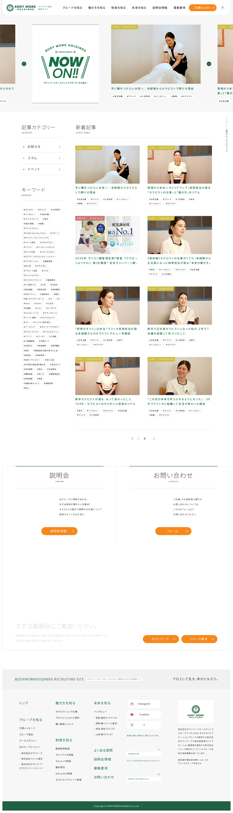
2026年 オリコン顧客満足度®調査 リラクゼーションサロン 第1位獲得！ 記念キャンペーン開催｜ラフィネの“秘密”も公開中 (107, 260)
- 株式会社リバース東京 (31, 758)
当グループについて (29, 747)
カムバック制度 (63, 761)
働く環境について (65, 724)
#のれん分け (40, 266)
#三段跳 (52, 336)
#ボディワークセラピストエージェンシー (40, 257)
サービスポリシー (28, 740)
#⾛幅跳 (27, 308)
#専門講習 (55, 346)
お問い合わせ (104, 777)
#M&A (27, 303)
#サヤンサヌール (50, 313)
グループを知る (72, 8)
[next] (209, 64)
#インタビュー (160, 96)
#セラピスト (186, 96)
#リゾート (28, 336)
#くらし (38, 308)
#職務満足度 (54, 374)
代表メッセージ (27, 728)
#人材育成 (145, 96)
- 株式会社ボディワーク (30, 753)
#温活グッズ (55, 365)
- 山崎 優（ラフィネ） (103, 734)
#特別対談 (41, 289)
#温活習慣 (28, 369)
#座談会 (27, 355)
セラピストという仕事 (66, 711)
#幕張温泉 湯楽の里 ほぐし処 (46, 351)
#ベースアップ (29, 327)
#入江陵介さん (30, 285)
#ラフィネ (131, 96)
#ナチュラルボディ (47, 252)
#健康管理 (47, 261)
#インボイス (51, 308)
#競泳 (56, 294)
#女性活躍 (118, 96)
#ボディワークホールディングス (36, 238)
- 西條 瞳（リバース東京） (106, 723)
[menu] (222, 7)
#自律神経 (28, 379)
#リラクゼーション (31, 261)
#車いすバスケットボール (34, 299)
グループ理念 (26, 734)
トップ (226, 120)
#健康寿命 (50, 280)
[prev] (24, 64)
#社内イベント (30, 294)
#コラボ (45, 271)
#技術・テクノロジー (32, 360)
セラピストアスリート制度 (69, 779)
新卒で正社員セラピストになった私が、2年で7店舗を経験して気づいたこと (178, 331)
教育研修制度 (63, 748)
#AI (50, 299)
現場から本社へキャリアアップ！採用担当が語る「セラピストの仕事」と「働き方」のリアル (179, 190)
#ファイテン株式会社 (41, 322)
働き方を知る (96, 8)
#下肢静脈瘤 (29, 341)
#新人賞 (27, 266)
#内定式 (54, 285)
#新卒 (45, 219)
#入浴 (43, 285)
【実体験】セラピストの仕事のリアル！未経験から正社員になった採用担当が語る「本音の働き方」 (179, 260)
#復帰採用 (39, 355)
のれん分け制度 (64, 773)
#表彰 (40, 379)
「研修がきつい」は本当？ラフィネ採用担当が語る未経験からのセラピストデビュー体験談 (106, 331)
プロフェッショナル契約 (68, 717)
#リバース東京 (30, 242)
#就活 (26, 351)
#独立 (40, 369)
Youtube (144, 714)
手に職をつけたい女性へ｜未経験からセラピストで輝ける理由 (152, 88)
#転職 (174, 96)
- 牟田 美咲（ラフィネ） (104, 728)
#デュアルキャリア (48, 318)
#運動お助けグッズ (31, 383)
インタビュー (100, 711)
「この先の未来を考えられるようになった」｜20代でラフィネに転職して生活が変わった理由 (179, 401)
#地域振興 (41, 346)
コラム (32, 158)
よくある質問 (103, 750)
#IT (58, 299)
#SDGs (38, 303)
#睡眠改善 (28, 374)
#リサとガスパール (50, 332)
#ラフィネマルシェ (31, 228)
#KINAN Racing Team (35, 233)
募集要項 (180, 8)
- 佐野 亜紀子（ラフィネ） (106, 717)
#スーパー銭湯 (30, 318)
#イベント (28, 247)
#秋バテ (40, 374)
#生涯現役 (51, 369)
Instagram (144, 703)
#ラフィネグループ (31, 219)
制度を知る (118, 8)
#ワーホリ (40, 336)
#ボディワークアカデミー (50, 327)
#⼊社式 (49, 303)
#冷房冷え (28, 346)
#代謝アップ (44, 341)
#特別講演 (55, 289)
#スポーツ (54, 233)
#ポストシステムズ (31, 332)
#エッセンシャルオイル (46, 247)
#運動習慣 (48, 383)
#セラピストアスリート (33, 280)
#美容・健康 (29, 224)
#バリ (26, 322)
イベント (34, 169)
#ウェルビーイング (31, 313)
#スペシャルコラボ (31, 275)
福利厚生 (60, 767)
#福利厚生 (44, 294)
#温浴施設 (28, 289)
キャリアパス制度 (64, 754)
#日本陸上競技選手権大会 (34, 365)
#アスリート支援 (30, 271)
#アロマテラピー (47, 242)
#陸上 (26, 388)
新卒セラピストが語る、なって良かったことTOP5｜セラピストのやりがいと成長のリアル (105, 401)
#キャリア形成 (29, 252)
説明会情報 (160, 8)
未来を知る (139, 8)
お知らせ (34, 147)
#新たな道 (49, 360)
